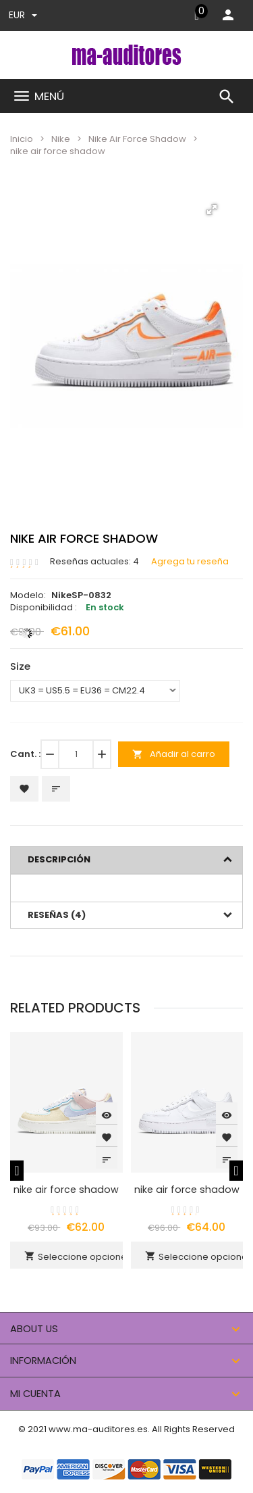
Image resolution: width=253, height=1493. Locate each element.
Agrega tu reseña (190, 562)
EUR (23, 15)
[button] (212, 209)
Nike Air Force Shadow (137, 138)
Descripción (59, 859)
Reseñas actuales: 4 (94, 562)
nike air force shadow (66, 1189)
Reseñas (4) (57, 914)
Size (20, 666)
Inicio (21, 138)
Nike (60, 138)
